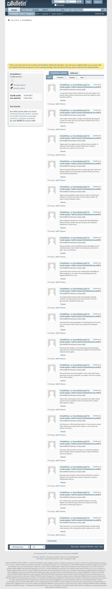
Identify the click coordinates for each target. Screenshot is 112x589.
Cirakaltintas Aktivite (58, 73)
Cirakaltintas (60, 77)
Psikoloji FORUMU (86, 546)
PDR (40, 10)
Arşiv (96, 546)
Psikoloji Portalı (54, 10)
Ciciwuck (13, 114)
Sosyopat (22, 118)
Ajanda (28, 14)
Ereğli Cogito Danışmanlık (75, 10)
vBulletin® (43, 557)
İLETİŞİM (76, 565)
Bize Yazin (74, 546)
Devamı (63, 100)
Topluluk (36, 14)
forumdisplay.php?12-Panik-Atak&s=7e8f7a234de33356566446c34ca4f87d (80, 86)
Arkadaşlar (72, 77)
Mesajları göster (18, 85)
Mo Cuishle (14, 116)
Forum (14, 10)
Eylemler (45, 14)
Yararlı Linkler (56, 14)
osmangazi (32, 116)
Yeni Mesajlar (13, 14)
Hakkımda (74, 73)
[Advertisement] (56, 42)
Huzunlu (35, 114)
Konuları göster (17, 88)
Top (101, 546)
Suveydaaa (31, 118)
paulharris (14, 118)
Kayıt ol (98, 2)
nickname (23, 116)
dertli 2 (28, 114)
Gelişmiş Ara (99, 14)
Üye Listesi (15, 20)
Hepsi (49, 77)
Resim (82, 77)
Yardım (22, 14)
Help (88, 2)
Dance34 (21, 114)
